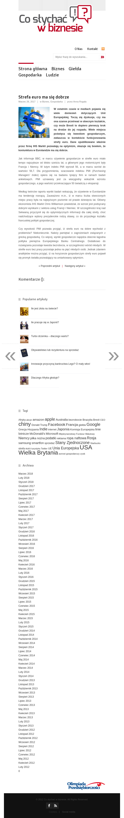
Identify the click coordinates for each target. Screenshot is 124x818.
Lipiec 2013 (24, 700)
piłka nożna (37, 438)
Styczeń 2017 (26, 527)
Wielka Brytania (38, 452)
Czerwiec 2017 (26, 506)
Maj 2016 (23, 560)
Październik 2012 (28, 738)
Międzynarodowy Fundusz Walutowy (77, 434)
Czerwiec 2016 (26, 556)
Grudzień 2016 (26, 531)
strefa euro (24, 448)
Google (93, 424)
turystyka (35, 448)
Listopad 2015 (26, 585)
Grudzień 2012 (26, 729)
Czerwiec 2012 (26, 754)
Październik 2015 (28, 589)
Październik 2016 (28, 539)
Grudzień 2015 (26, 581)
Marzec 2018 (25, 473)
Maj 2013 (23, 709)
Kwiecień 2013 (26, 713)
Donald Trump (39, 425)
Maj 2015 (23, 610)
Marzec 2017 (25, 519)
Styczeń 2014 (26, 676)
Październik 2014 (28, 639)
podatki (51, 438)
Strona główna (32, 68)
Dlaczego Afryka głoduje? (45, 377)
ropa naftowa (76, 438)
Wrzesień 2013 (26, 692)
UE (50, 448)
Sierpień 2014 (26, 647)
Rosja (91, 438)
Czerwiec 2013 (26, 705)
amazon (38, 419)
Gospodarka (30, 75)
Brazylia (87, 419)
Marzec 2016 (25, 568)
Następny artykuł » (75, 266)
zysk (82, 453)
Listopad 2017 (26, 490)
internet (52, 429)
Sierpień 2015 (26, 597)
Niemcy (24, 438)
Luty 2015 (23, 622)
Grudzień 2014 (26, 630)
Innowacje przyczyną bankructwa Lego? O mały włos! (60, 363)
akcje (29, 419)
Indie (43, 429)
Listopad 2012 (26, 734)
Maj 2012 (23, 758)
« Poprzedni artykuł (49, 266)
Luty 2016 (23, 572)
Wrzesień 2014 (26, 643)
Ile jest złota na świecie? (44, 308)
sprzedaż (50, 443)
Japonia (63, 429)
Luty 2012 (23, 767)
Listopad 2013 (26, 684)
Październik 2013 (28, 688)
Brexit (96, 419)
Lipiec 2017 (24, 502)
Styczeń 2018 (26, 482)
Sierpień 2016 (26, 548)
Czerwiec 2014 (26, 655)
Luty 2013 (23, 721)
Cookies (53, 812)
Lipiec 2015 (24, 601)
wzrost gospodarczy (69, 453)
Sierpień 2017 (26, 498)
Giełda (75, 68)
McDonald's (37, 433)
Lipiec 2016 (24, 552)
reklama (61, 438)
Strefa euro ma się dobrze (43, 97)
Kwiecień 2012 (26, 762)
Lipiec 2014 (24, 651)
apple (50, 419)
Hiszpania (33, 429)
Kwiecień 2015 (26, 614)
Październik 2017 (28, 494)
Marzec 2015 (25, 618)
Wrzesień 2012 (26, 742)
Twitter (44, 448)
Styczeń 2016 (26, 577)
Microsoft (52, 433)
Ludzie (52, 75)
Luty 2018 (23, 477)
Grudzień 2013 (26, 680)
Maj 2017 (23, 510)
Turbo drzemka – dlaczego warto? (50, 336)
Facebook (56, 424)
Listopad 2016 (26, 535)
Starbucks (95, 443)
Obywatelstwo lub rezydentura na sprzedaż (55, 350)
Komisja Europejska (82, 429)
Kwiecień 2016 (26, 564)
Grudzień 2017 (26, 486)
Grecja (22, 429)
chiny (24, 424)
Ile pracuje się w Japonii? (45, 322)
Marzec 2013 (25, 717)
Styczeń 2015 (26, 626)
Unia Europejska (65, 448)
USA (86, 447)
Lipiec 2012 (24, 750)
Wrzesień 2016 (26, 544)
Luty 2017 (23, 523)
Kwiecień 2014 (26, 663)
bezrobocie (75, 419)
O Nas (79, 49)
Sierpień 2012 (26, 746)
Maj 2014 (23, 659)
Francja (72, 425)
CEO (102, 420)
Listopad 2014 (26, 634)
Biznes (57, 68)
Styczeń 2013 (26, 725)
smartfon (38, 443)
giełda (82, 424)
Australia (62, 419)
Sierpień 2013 (26, 696)
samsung (24, 443)
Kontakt (92, 49)
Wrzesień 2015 (26, 593)
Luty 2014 (23, 672)
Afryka (22, 419)
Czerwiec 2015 (26, 605)
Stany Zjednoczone (72, 442)
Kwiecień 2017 (26, 515)
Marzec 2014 (25, 667)
